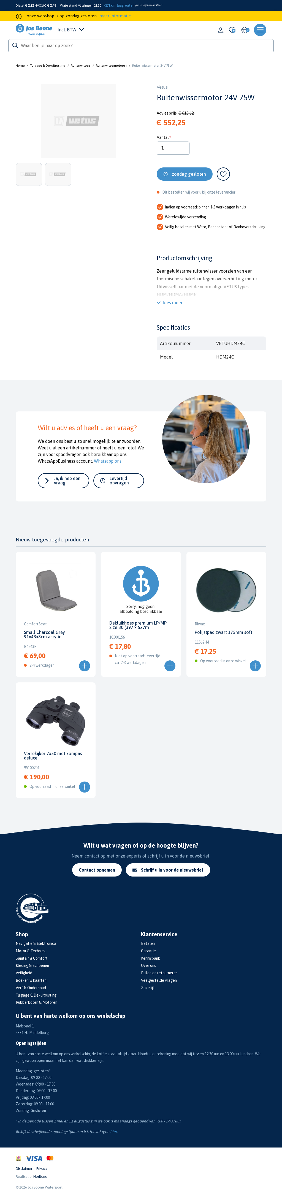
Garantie (148, 951)
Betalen (148, 943)
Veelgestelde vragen (159, 980)
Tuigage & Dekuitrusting (47, 65)
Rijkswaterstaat (152, 5)
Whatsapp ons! (108, 461)
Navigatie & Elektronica (36, 943)
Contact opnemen (97, 869)
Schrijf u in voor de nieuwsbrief (168, 869)
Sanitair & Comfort (32, 958)
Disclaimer (24, 1169)
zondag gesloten (189, 174)
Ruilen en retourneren (159, 973)
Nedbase (40, 1176)
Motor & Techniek (31, 951)
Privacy (41, 1169)
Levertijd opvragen (119, 480)
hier (113, 1131)
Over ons (148, 965)
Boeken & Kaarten (31, 980)
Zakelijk (148, 988)
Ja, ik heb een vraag (67, 480)
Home (20, 65)
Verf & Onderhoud (31, 988)
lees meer (173, 302)
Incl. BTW (71, 29)
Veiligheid (24, 973)
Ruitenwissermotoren (111, 65)
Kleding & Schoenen (32, 965)
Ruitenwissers (80, 65)
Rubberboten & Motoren (36, 1002)
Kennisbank (150, 958)
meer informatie (115, 15)
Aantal (163, 137)
